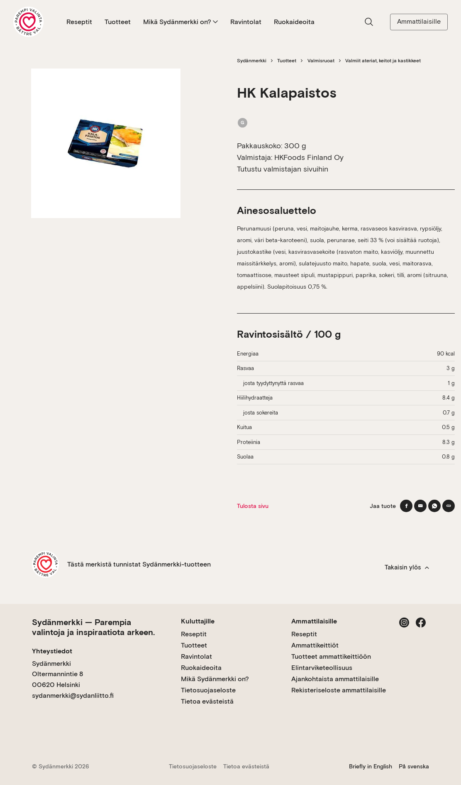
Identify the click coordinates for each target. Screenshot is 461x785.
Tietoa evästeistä (207, 701)
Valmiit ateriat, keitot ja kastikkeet (383, 61)
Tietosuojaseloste (208, 690)
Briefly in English (370, 766)
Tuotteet (118, 22)
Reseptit (79, 22)
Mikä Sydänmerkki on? (180, 22)
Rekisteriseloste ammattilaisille (338, 690)
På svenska (414, 766)
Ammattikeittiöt (315, 645)
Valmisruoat (320, 61)
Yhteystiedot (52, 651)
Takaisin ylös (407, 567)
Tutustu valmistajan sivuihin (282, 168)
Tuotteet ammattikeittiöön (331, 656)
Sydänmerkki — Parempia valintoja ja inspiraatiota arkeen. (93, 627)
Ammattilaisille (419, 21)
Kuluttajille (198, 621)
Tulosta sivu (252, 506)
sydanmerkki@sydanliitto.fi (73, 695)
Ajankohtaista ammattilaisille (335, 679)
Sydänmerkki (251, 61)
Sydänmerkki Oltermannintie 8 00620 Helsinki (57, 674)
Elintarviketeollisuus (321, 668)
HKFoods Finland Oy (309, 157)
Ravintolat (245, 22)
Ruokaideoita (294, 22)
